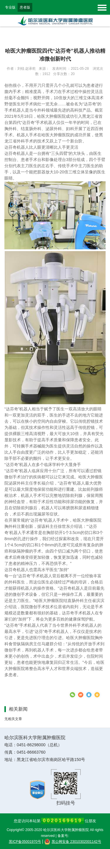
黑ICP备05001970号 (25, 842)
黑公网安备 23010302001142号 (72, 842)
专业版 (10, 7)
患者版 (25, 7)
